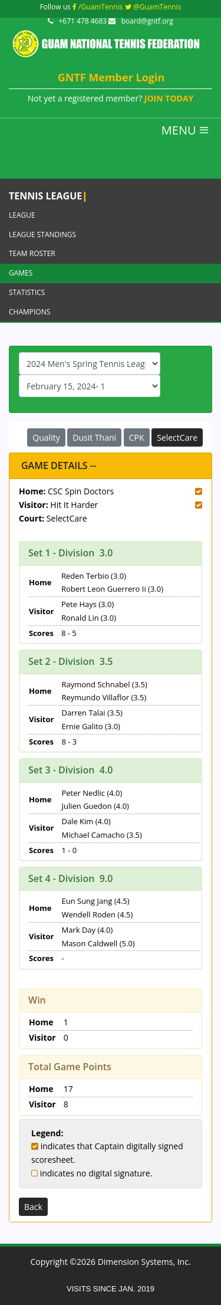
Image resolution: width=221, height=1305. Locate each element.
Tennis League (48, 195)
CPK (136, 437)
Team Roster (32, 253)
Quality (46, 437)
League (22, 215)
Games (20, 273)
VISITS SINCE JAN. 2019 (110, 1288)
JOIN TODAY (168, 98)
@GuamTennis (153, 7)
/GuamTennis (97, 7)
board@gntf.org (140, 21)
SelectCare (177, 437)
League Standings (42, 234)
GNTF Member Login (111, 77)
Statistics (27, 292)
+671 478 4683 (78, 21)
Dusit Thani (94, 437)
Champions (29, 312)
